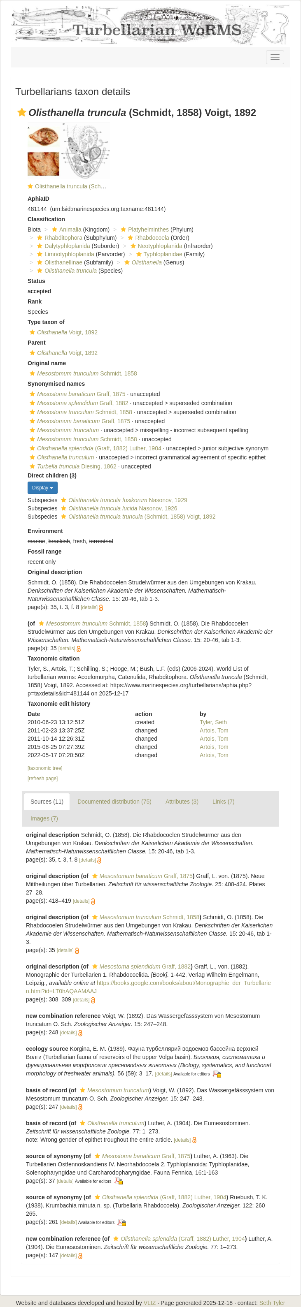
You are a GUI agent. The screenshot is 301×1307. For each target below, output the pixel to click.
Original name (47, 363)
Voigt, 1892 (63, 332)
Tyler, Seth (213, 722)
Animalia (66, 229)
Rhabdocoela (147, 237)
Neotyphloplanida (155, 246)
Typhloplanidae (158, 254)
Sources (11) (46, 801)
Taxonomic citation (54, 658)
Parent (37, 342)
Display (42, 488)
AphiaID (38, 198)
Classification (46, 219)
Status (36, 281)
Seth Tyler (272, 1303)
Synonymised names (56, 383)
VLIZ (150, 1303)
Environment (45, 531)
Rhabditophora (58, 237)
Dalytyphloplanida (62, 246)
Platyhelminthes (144, 229)
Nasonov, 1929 (123, 500)
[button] (21, 112)
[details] (89, 607)
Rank (35, 301)
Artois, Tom (214, 730)
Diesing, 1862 (72, 466)
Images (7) (44, 818)
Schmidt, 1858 (82, 373)
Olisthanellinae (58, 262)
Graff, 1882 (78, 403)
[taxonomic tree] (45, 768)
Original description (55, 572)
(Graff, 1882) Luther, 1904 (94, 448)
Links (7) (223, 801)
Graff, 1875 (77, 394)
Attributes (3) (182, 801)
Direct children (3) (52, 475)
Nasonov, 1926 (118, 508)
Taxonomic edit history (59, 703)
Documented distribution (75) (114, 801)
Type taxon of (46, 322)
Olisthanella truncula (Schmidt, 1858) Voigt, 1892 (97, 186)
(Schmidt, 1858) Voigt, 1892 (137, 516)
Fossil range (44, 551)
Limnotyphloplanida (64, 254)
